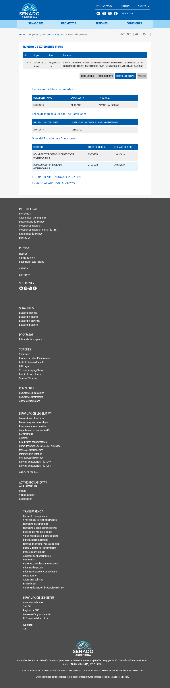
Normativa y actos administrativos (29, 527)
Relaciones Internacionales (25, 426)
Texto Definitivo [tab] (105, 75)
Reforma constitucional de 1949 (25, 461)
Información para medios (25, 261)
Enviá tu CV (24, 237)
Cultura (22, 490)
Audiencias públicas (29, 579)
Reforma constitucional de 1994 (25, 465)
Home (22, 34)
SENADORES (35, 23)
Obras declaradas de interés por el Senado (25, 446)
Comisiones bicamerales (25, 397)
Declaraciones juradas (29, 551)
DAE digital (24, 366)
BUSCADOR (127, 13)
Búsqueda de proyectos (25, 339)
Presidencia (25, 213)
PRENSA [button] (125, 5)
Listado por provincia (25, 320)
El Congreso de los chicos (29, 618)
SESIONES (101, 23)
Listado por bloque (25, 316)
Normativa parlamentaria (29, 523)
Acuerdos (23, 438)
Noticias (23, 253)
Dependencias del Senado (25, 221)
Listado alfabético (25, 312)
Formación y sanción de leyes (25, 422)
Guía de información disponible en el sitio (29, 587)
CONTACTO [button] (143, 5)
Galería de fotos (25, 257)
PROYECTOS (68, 23)
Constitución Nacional (25, 225)
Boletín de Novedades (25, 374)
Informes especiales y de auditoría (29, 571)
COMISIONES (134, 23)
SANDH (27, 606)
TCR (25, 629)
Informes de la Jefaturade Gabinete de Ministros (25, 455)
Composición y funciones (25, 418)
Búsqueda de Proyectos (53, 34)
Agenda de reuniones (25, 401)
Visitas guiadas (25, 494)
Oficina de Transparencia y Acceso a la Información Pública (29, 517)
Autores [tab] (142, 75)
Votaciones (24, 354)
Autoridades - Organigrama (25, 217)
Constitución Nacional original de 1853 (25, 229)
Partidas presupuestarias (29, 539)
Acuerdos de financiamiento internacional (29, 557)
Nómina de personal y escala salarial (29, 543)
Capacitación (25, 498)
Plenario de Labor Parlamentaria (25, 358)
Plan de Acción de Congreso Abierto (29, 563)
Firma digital (29, 583)
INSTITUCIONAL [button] (104, 5)
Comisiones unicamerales (25, 393)
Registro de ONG (29, 610)
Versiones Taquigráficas (25, 370)
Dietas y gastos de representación (29, 547)
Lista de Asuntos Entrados (25, 362)
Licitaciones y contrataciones (29, 531)
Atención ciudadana (29, 602)
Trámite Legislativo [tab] (125, 75)
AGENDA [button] (23, 268)
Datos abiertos (29, 575)
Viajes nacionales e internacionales (29, 535)
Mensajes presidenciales (25, 450)
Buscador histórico (25, 324)
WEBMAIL (28, 625)
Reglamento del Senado (25, 233)
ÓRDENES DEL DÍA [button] (25, 472)
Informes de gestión (29, 567)
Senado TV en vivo (25, 378)
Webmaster (138, 670)
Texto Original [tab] (87, 75)
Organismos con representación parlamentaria (25, 432)
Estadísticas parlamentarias (25, 442)
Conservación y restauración (29, 614)
